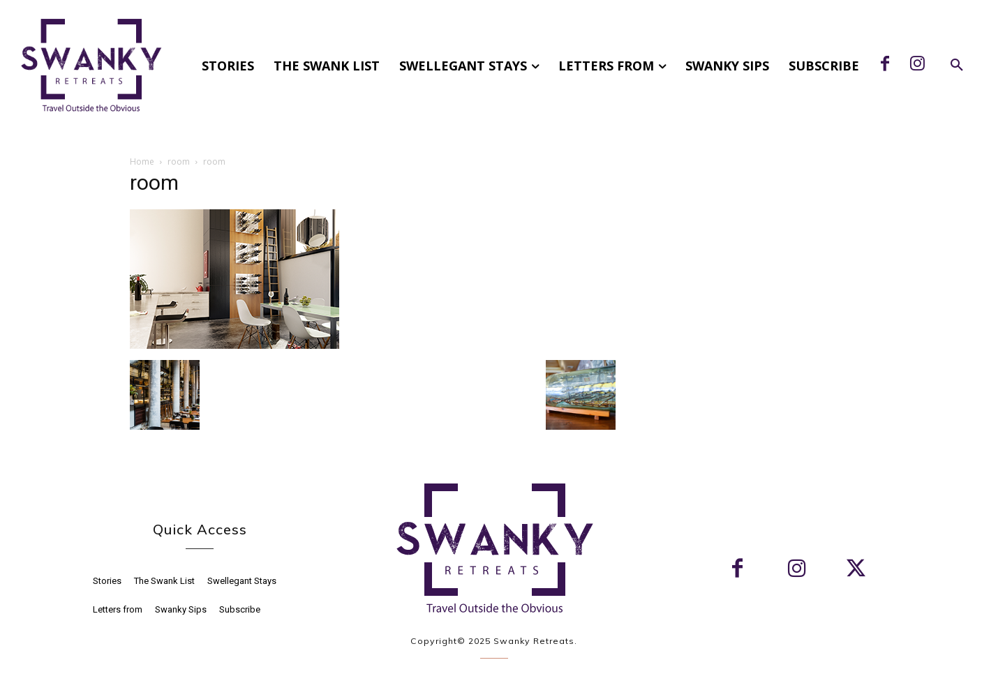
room (179, 161)
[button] (957, 65)
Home (142, 161)
